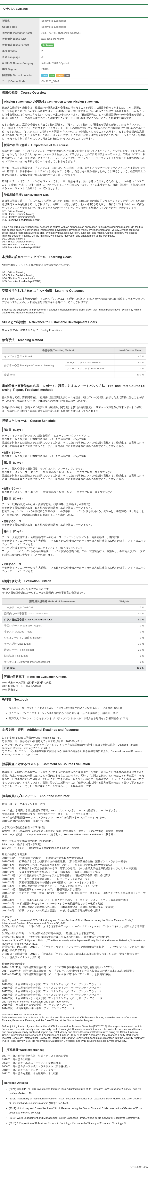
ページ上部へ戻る (138, 1167)
